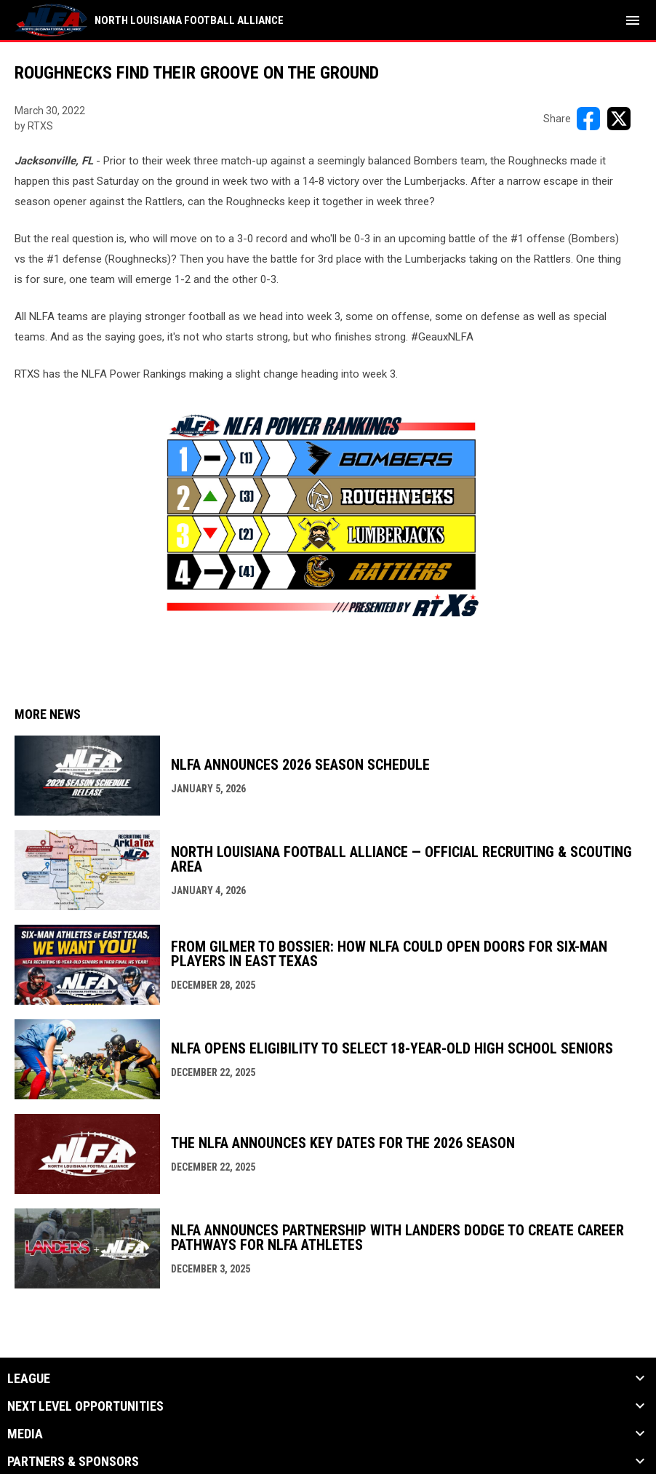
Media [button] (25, 1434)
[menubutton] (632, 20)
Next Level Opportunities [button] (85, 1406)
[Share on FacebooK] (588, 118)
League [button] (28, 1378)
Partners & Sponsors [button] (73, 1461)
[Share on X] (619, 118)
